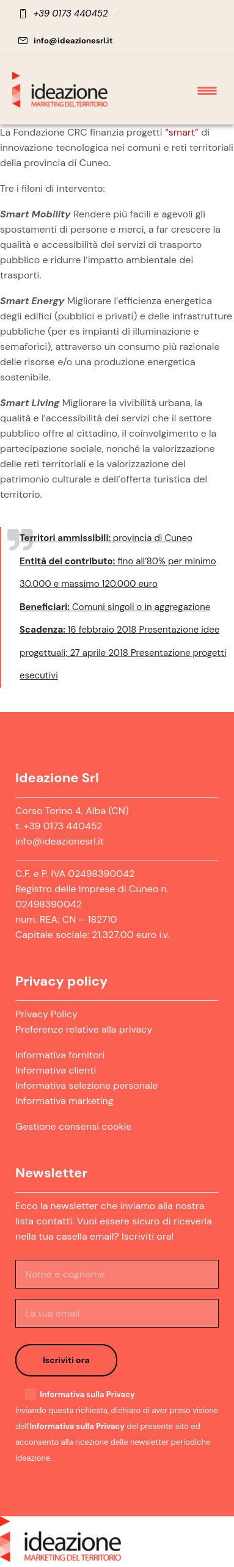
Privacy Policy (46, 1014)
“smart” (182, 132)
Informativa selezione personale (86, 1085)
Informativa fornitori (59, 1055)
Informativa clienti (55, 1070)
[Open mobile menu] (209, 90)
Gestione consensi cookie (73, 1126)
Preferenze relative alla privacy (83, 1029)
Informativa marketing (64, 1100)
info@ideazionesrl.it (73, 40)
